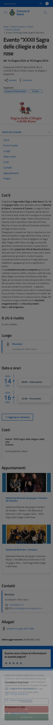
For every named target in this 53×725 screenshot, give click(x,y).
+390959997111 (14, 604)
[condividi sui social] (10, 80)
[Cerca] (45, 12)
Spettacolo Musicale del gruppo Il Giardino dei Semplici (26, 499)
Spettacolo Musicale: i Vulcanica (21, 549)
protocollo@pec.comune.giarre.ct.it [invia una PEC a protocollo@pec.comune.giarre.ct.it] (27, 608)
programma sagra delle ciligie (20, 628)
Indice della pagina (26, 132)
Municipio (17, 344)
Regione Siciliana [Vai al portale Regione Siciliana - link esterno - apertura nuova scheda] (10, 3)
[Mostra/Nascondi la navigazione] (5, 12)
